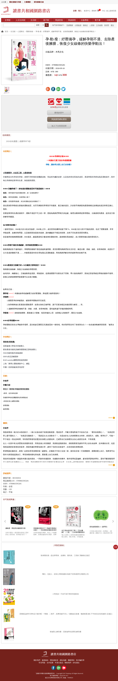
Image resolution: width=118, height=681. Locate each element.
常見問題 (42, 662)
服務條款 (45, 660)
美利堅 (106, 25)
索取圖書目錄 (39, 2)
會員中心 (87, 11)
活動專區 (110, 20)
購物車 (94, 11)
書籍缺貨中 (59, 113)
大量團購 (27, 2)
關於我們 (37, 660)
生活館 (33, 20)
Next (113, 521)
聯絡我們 (68, 662)
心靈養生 (21, 31)
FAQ (103, 11)
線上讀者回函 (111, 11)
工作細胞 (99, 25)
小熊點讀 (78, 25)
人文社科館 (20, 20)
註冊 (75, 11)
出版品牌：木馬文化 (54, 52)
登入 (80, 11)
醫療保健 (29, 31)
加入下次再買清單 (59, 126)
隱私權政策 (54, 660)
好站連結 (76, 662)
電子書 (97, 20)
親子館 (46, 20)
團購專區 (71, 660)
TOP (115, 547)
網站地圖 (63, 660)
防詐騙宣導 (80, 660)
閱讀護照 (72, 20)
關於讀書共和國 (15, 2)
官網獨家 (70, 25)
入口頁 (3, 2)
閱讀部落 (59, 20)
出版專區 (84, 20)
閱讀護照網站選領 (59, 119)
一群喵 (91, 25)
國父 (112, 25)
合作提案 (50, 662)
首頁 (6, 31)
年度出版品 (59, 662)
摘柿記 (85, 25)
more (110, 418)
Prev (5, 521)
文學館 (8, 20)
